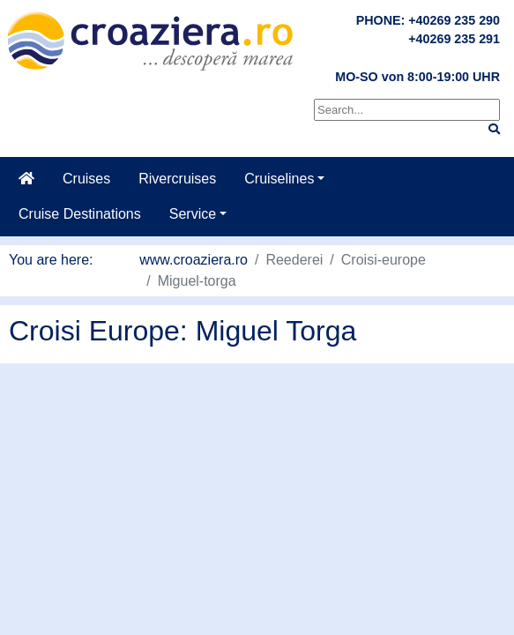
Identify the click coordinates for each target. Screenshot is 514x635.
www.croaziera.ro (193, 259)
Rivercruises (177, 178)
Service (192, 213)
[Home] (26, 179)
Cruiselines (279, 178)
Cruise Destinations (80, 213)
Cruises (86, 178)
